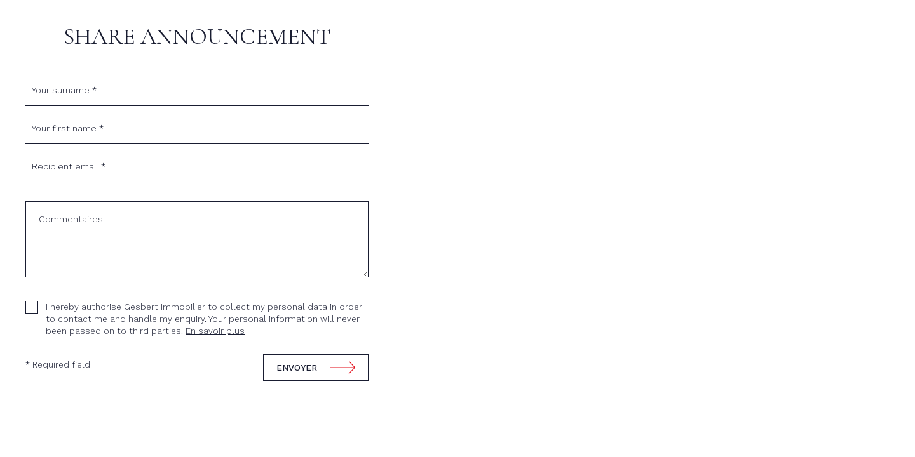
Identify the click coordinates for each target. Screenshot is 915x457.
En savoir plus (215, 331)
